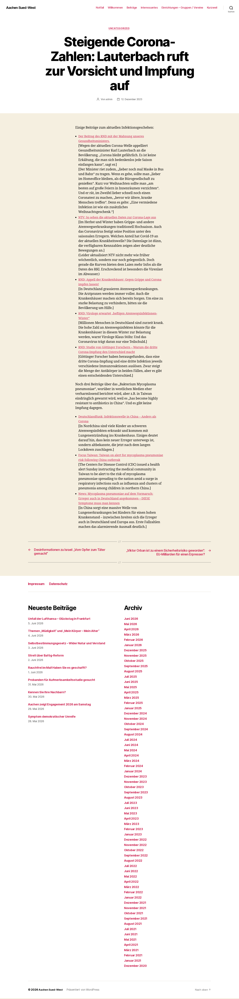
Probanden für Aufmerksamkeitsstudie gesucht (64, 681)
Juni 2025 (131, 683)
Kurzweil (212, 7)
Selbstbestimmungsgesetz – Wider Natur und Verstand (70, 644)
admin (108, 99)
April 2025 (132, 693)
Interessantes (149, 7)
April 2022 (132, 882)
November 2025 (136, 656)
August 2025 (134, 672)
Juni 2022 (131, 872)
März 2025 (132, 698)
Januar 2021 (133, 961)
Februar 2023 (134, 830)
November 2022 (136, 845)
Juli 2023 (131, 803)
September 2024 (137, 730)
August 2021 (134, 924)
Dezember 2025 (136, 651)
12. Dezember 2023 (132, 99)
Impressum (37, 584)
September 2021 (137, 919)
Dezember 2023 (136, 777)
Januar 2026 (133, 646)
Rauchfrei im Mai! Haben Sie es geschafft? (60, 668)
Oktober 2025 (134, 662)
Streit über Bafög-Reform (47, 656)
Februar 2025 (134, 704)
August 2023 (134, 798)
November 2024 (136, 719)
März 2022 (132, 888)
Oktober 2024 (134, 725)
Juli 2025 (131, 677)
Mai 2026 (131, 625)
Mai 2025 (131, 688)
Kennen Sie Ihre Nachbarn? (48, 693)
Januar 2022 (133, 898)
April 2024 (132, 756)
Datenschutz (62, 584)
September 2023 (137, 793)
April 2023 (132, 819)
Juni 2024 (131, 746)
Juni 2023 (131, 809)
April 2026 (132, 630)
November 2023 (136, 782)
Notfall (100, 7)
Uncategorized (119, 28)
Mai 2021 (131, 940)
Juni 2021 (131, 935)
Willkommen (115, 7)
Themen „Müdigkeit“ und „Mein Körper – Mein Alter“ (67, 632)
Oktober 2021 (134, 914)
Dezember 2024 (136, 714)
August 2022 (134, 861)
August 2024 (134, 735)
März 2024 (132, 761)
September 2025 (137, 667)
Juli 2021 (131, 930)
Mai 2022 (131, 877)
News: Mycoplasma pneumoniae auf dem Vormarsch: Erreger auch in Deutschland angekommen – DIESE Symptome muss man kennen (118, 499)
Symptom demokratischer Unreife (54, 717)
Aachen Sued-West (22, 7)
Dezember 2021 (136, 903)
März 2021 (132, 951)
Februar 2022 (134, 893)
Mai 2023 (131, 814)
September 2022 (137, 856)
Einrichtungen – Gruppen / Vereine (182, 7)
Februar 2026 (134, 640)
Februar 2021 (134, 956)
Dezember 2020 (136, 967)
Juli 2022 (131, 867)
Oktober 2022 (134, 851)
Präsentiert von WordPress (84, 990)
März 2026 (132, 635)
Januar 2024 (133, 772)
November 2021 (136, 909)
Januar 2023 (133, 835)
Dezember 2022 (136, 840)
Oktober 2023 (134, 788)
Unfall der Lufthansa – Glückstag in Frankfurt (62, 619)
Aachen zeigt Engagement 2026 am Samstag (62, 705)
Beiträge (132, 7)
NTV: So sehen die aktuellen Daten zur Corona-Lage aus (120, 218)
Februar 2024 (134, 767)
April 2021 (132, 945)
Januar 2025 (133, 709)
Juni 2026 (131, 619)
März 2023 (132, 824)
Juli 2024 (131, 740)
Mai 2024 (131, 751)
